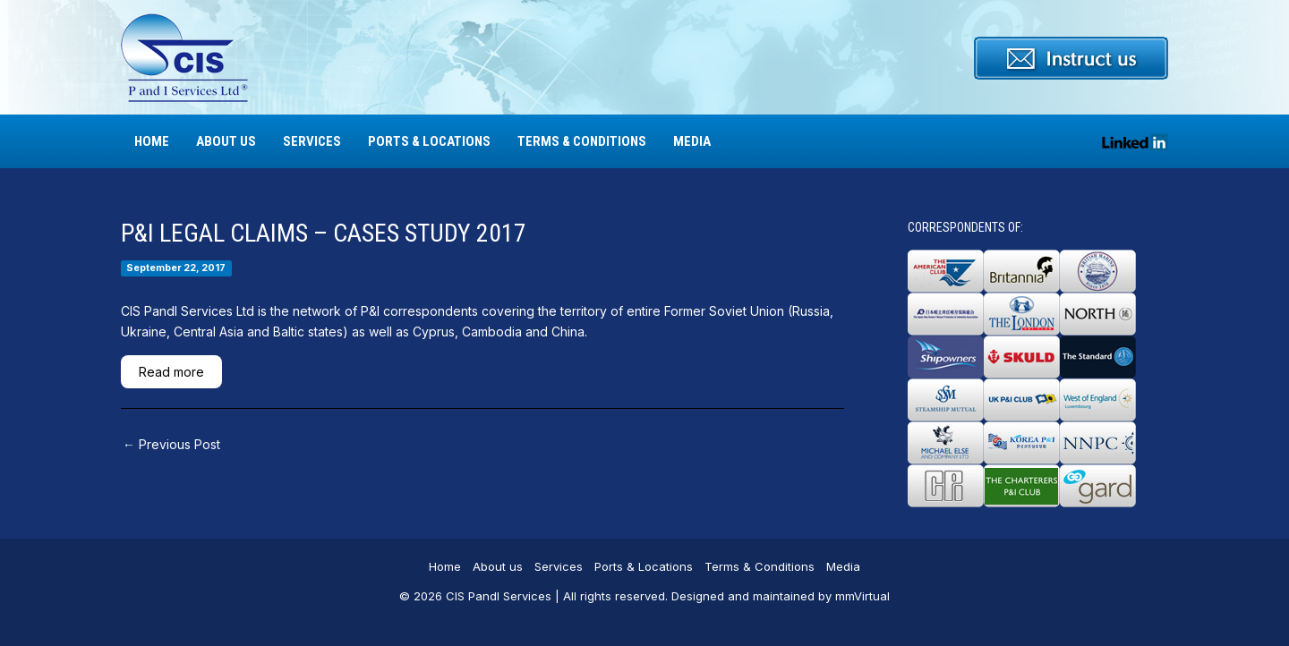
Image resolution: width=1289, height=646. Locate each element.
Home (151, 141)
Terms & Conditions (581, 141)
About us (226, 141)
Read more (171, 371)
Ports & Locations (429, 141)
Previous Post (171, 444)
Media (692, 141)
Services (312, 141)
